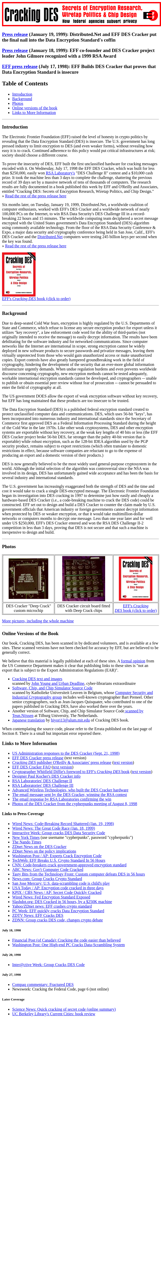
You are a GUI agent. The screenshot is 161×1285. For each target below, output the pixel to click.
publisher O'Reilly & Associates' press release (61, 762)
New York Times (26, 837)
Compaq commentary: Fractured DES (43, 984)
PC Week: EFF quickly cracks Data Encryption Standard (58, 911)
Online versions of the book (34, 108)
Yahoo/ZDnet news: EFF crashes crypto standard (52, 906)
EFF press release (20, 66)
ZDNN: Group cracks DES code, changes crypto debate (57, 920)
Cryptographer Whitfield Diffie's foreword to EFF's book (71, 771)
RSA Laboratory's (60, 173)
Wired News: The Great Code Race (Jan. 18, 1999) (53, 828)
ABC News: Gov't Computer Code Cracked (47, 869)
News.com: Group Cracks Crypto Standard (47, 879)
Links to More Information (34, 112)
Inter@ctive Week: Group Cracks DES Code (48, 964)
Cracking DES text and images (37, 679)
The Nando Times (26, 842)
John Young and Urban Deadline (57, 683)
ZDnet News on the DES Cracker (39, 846)
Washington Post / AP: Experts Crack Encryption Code (57, 856)
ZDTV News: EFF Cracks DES (37, 915)
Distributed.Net (50, 237)
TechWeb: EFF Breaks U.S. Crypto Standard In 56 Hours (58, 860)
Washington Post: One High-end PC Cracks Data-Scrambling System (68, 945)
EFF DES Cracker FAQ (31, 767)
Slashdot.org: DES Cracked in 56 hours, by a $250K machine (62, 901)
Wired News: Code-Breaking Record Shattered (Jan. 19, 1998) (63, 823)
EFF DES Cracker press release (37, 758)
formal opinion (133, 661)
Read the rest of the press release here (35, 196)
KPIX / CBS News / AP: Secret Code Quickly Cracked (57, 892)
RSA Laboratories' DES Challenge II (42, 781)
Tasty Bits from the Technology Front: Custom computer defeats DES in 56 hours (78, 874)
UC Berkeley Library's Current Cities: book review (53, 1014)
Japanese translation (28, 720)
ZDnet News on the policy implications (44, 851)
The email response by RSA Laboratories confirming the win (61, 799)
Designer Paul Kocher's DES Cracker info (46, 776)
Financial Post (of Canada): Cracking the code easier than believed (66, 940)
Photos (17, 103)
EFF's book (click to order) (36, 299)
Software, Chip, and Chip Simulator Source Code (52, 688)
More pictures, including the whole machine (38, 621)
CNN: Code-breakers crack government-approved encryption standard (69, 865)
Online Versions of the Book (30, 633)
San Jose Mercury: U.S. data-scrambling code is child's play (61, 883)
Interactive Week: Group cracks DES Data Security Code (58, 833)
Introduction (22, 94)
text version (75, 758)
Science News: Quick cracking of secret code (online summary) (64, 1009)
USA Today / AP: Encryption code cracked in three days (58, 888)
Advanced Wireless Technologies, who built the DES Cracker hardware (70, 790)
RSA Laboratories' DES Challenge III (42, 785)
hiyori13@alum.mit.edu (70, 720)
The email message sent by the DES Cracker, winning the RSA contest (69, 794)
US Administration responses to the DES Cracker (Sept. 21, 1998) (66, 753)
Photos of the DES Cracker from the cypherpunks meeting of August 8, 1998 (74, 804)
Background (22, 99)
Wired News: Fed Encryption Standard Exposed (51, 897)
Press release (15, 34)
